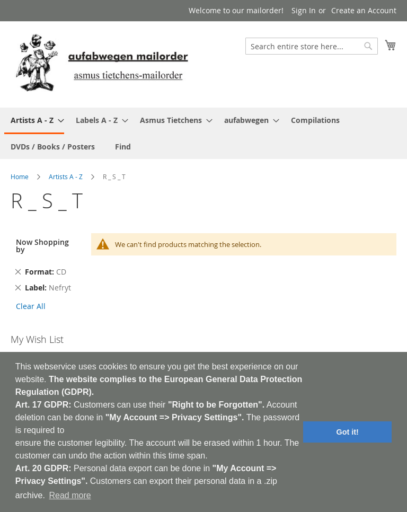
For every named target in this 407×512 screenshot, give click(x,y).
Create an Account (363, 10)
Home (20, 176)
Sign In (303, 10)
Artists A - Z (66, 176)
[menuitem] (34, 121)
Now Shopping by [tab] (42, 245)
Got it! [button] (348, 432)
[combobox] (311, 46)
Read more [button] (70, 495)
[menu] (203, 133)
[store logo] (102, 63)
